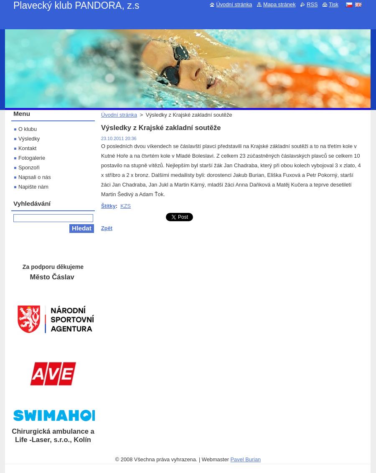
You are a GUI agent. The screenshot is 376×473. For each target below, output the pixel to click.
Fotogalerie (31, 158)
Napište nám (33, 187)
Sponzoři (29, 167)
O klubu (27, 129)
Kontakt (27, 148)
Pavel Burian (246, 459)
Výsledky (29, 139)
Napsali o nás (34, 177)
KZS (125, 206)
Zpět (106, 228)
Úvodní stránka (119, 115)
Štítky (108, 206)
